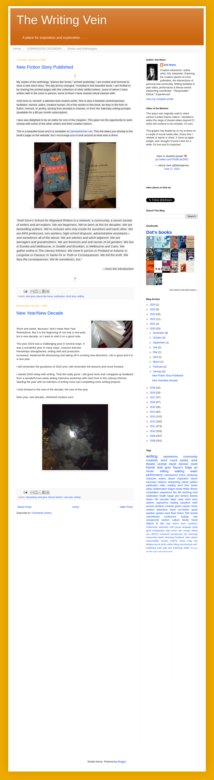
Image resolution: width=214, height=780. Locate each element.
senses (164, 541)
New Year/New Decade (39, 313)
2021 (153, 323)
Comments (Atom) (41, 513)
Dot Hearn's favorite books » (184, 290)
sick (195, 516)
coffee (170, 544)
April (155, 357)
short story (71, 296)
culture (176, 520)
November (159, 332)
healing (174, 502)
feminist (194, 548)
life (179, 492)
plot (177, 495)
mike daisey (191, 537)
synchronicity (186, 544)
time (187, 485)
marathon (185, 502)
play (168, 530)
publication (59, 296)
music (150, 471)
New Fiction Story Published (44, 67)
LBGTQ (154, 534)
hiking (176, 544)
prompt (162, 464)
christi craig (185, 541)
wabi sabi (162, 548)
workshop (192, 475)
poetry (184, 460)
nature (185, 482)
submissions (171, 475)
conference (170, 516)
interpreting (174, 482)
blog (168, 523)
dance (194, 478)
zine (170, 548)
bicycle (157, 544)
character (151, 478)
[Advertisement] (191, 621)
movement (164, 534)
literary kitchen (55, 497)
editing (164, 471)
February (158, 366)
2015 (153, 407)
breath (194, 513)
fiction (182, 475)
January (157, 371)
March (156, 361)
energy (186, 530)
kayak (170, 495)
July (155, 347)
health (162, 495)
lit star (160, 523)
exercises (151, 482)
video (163, 485)
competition (152, 492)
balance (162, 482)
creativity (152, 460)
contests (169, 506)
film (175, 492)
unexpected (152, 520)
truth (172, 527)
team (183, 523)
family (185, 520)
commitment (152, 516)
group (178, 527)
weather (150, 513)
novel (194, 464)
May (155, 352)
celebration (152, 495)
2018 (153, 392)
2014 (153, 411)
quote (194, 509)
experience (166, 492)
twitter (187, 548)
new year (68, 497)
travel (172, 464)
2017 (153, 397)
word (180, 485)
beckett (169, 551)
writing (81, 296)
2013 (153, 416)
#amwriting (31, 497)
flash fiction (177, 513)
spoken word (163, 513)
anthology (178, 548)
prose (174, 530)
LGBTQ (173, 541)
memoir (183, 464)
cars (180, 530)
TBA (187, 513)
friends (150, 467)
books (194, 485)
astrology (193, 534)
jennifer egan (151, 551)
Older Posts (126, 507)
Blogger (121, 761)
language (186, 527)
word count (169, 460)
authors (150, 502)
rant (196, 541)
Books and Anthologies (82, 48)
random (150, 509)
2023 (153, 314)
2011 (153, 426)
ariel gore (30, 296)
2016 (153, 402)
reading (171, 485)
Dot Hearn (170, 64)
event (173, 509)
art (196, 467)
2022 (153, 319)
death (161, 537)
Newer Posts (24, 507)
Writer (186, 488)
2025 (153, 304)
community (190, 456)
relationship (151, 527)
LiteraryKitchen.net (81, 131)
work (194, 460)
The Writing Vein (61, 20)
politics (194, 482)
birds (163, 544)
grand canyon (182, 506)
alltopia (149, 544)
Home (17, 48)
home (194, 506)
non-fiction (183, 509)
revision (184, 495)
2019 (153, 387)
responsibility (152, 541)
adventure (162, 509)
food (195, 492)
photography (158, 530)
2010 (153, 431)
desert (176, 523)
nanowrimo (170, 456)
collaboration (160, 488)
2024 (153, 309)
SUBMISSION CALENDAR (44, 48)
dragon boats (175, 488)
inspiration (182, 478)
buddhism (193, 523)
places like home (44, 296)
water (194, 471)
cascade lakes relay (171, 499)
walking (179, 471)
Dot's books (159, 232)
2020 (153, 328)
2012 (153, 421)
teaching (187, 492)
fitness (194, 488)
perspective (177, 534)
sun (148, 534)
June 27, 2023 (172, 168)
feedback (179, 537)
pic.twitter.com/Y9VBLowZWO (171, 159)
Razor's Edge (182, 467)
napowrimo (162, 502)
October (157, 337)
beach (171, 478)
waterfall (161, 551)
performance (154, 475)
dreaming (169, 537)
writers (162, 478)
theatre (150, 464)
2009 (153, 436)
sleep (149, 488)
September (159, 342)
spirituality (164, 527)
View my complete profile (159, 99)
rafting (194, 530)
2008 (153, 440)
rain (185, 534)
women (166, 520)
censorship (151, 537)
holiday (185, 516)
